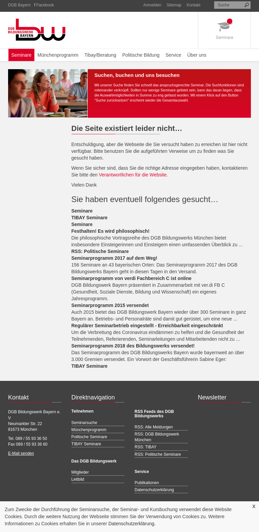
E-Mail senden (21, 453)
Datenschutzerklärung (131, 523)
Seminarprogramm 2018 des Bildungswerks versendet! (133, 345)
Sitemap (174, 5)
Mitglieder (80, 472)
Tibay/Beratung (100, 55)
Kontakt (193, 5)
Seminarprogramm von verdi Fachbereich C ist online (131, 278)
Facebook (45, 5)
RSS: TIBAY (145, 447)
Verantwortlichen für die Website (133, 174)
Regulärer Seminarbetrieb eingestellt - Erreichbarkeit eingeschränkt (147, 325)
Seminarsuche (84, 422)
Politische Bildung (141, 55)
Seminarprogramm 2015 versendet (110, 305)
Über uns (196, 55)
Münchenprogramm (57, 55)
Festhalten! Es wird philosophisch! (110, 231)
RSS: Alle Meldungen (154, 427)
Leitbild (77, 479)
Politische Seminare (89, 437)
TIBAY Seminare (89, 217)
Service (173, 55)
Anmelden (152, 5)
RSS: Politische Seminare (100, 251)
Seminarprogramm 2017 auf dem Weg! (114, 258)
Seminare (21, 55)
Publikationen (147, 482)
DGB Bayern (19, 5)
